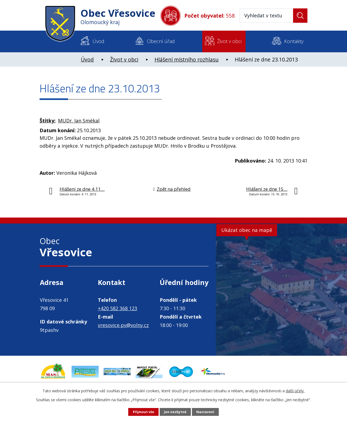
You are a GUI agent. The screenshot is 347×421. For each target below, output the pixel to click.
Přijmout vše (140, 411)
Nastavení (208, 411)
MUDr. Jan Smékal (78, 120)
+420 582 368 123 (117, 308)
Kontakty (293, 41)
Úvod (98, 41)
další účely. (295, 390)
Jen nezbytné (176, 411)
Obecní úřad (161, 41)
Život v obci (229, 41)
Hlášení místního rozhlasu (187, 59)
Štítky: (48, 120)
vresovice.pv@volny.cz (123, 325)
